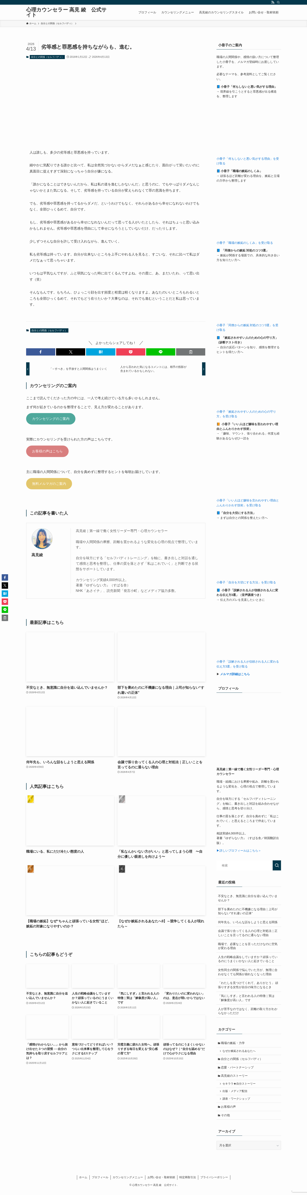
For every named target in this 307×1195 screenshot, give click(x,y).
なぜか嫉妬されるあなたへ (239, 1051)
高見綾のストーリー (235, 1077)
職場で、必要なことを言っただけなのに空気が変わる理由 (247, 946)
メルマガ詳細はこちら (235, 674)
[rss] (273, 2)
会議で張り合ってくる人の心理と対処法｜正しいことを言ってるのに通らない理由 (247, 933)
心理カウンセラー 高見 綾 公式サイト (66, 12)
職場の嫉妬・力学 (233, 1043)
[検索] (278, 2)
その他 (226, 1119)
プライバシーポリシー (214, 1181)
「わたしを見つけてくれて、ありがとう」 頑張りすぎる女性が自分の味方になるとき (248, 985)
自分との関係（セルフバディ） (47, 57)
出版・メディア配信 (235, 1094)
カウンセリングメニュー (128, 1181)
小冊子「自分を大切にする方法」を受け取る (246, 582)
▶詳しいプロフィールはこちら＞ (238, 850)
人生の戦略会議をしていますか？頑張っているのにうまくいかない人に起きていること (247, 959)
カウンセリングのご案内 (50, 418)
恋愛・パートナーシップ (238, 1069)
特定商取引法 (187, 1181)
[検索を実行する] (277, 865)
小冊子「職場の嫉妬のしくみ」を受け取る (244, 242)
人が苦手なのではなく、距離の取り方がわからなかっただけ (247, 1011)
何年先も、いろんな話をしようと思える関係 (247, 922)
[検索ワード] (248, 865)
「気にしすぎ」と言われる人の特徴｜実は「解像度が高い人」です (246, 998)
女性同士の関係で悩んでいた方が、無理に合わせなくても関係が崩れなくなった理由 (247, 972)
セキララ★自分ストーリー (239, 1086)
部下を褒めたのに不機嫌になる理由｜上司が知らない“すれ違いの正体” (247, 911)
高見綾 (37, 555)
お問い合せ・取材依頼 (161, 1181)
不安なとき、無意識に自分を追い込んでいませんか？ (247, 898)
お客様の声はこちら (47, 451)
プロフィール (100, 1181)
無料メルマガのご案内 (49, 483)
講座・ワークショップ (237, 1101)
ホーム (83, 1181)
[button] (40, 352)
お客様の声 (229, 1110)
